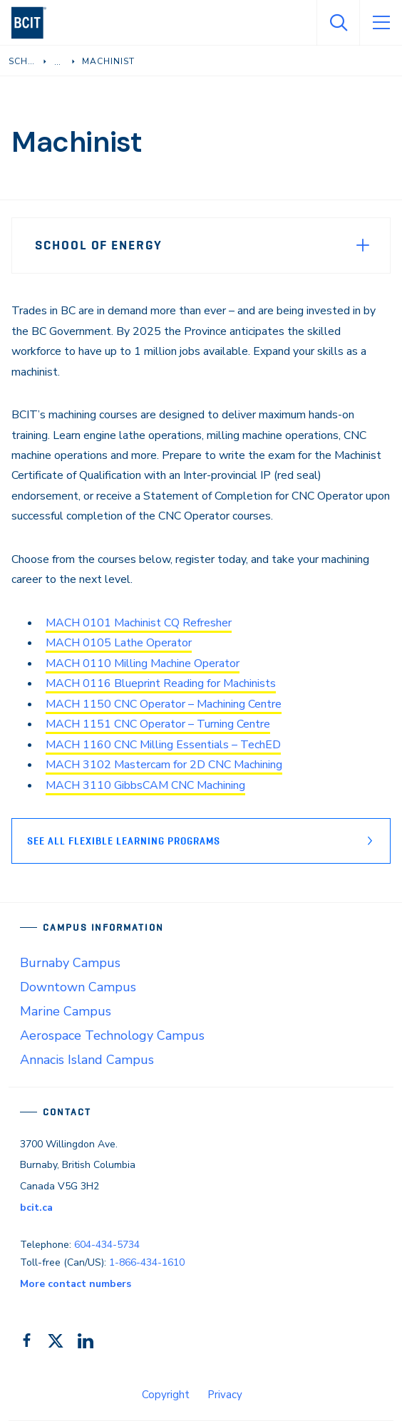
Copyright (166, 1395)
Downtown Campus (78, 987)
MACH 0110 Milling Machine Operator (142, 663)
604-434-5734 (107, 1244)
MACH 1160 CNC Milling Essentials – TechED (163, 745)
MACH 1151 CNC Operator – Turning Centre (158, 724)
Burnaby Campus (70, 962)
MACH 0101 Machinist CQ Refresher (139, 623)
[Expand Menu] (362, 245)
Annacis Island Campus (87, 1059)
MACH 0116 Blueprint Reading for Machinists (161, 683)
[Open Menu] (380, 23)
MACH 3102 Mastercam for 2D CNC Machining (164, 764)
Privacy (224, 1395)
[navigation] (34, 23)
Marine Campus (65, 1011)
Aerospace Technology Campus (112, 1035)
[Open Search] (337, 23)
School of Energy (99, 245)
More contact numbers (75, 1284)
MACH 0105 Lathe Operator (119, 643)
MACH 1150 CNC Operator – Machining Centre (164, 704)
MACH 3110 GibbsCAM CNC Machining (145, 785)
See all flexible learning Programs (123, 841)
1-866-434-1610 (147, 1262)
